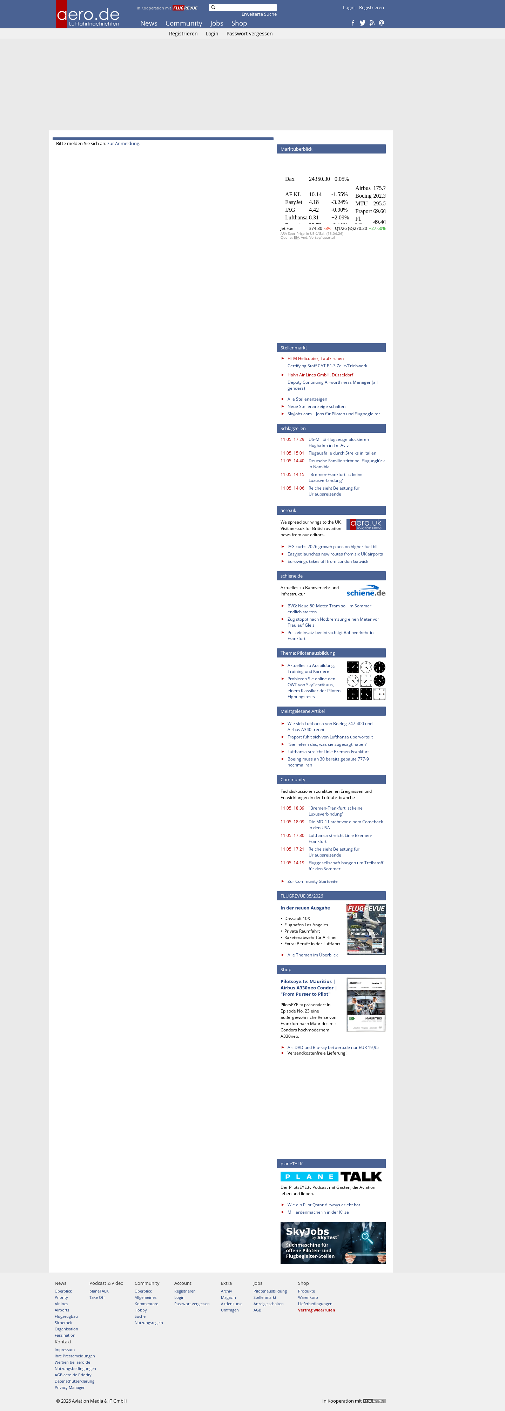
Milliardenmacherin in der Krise (318, 1212)
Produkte (306, 1291)
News (148, 23)
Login (349, 7)
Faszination (65, 1335)
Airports (62, 1310)
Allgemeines (145, 1297)
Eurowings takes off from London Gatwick (328, 561)
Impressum (65, 1349)
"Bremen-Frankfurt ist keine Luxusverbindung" (336, 477)
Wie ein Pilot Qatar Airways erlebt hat (324, 1205)
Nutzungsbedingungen (75, 1368)
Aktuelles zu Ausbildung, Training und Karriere (311, 668)
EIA (296, 237)
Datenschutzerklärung (74, 1381)
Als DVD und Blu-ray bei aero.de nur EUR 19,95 (333, 1047)
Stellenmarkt (265, 1297)
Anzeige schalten (269, 1303)
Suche (140, 1316)
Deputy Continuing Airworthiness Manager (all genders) (333, 385)
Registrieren (371, 7)
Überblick (63, 1291)
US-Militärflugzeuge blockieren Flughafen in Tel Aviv (339, 442)
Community (184, 23)
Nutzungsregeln (149, 1322)
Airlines (61, 1303)
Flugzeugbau (66, 1316)
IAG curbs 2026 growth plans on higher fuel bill (333, 547)
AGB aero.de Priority (73, 1374)
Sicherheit (64, 1322)
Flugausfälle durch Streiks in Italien (342, 453)
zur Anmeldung (123, 143)
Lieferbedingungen (315, 1303)
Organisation (66, 1328)
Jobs (216, 23)
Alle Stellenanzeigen (307, 399)
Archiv (226, 1291)
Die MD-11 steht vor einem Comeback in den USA (346, 825)
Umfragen (230, 1310)
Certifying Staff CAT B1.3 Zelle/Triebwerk (327, 366)
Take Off (97, 1297)
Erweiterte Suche (259, 14)
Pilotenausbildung (270, 1291)
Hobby (141, 1310)
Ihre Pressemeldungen (75, 1355)
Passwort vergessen (250, 33)
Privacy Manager (70, 1387)
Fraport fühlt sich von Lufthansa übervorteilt (330, 737)
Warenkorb (308, 1297)
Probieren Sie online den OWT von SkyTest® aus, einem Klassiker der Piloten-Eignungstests (315, 688)
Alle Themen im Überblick (313, 955)
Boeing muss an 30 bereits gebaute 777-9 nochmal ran (328, 762)
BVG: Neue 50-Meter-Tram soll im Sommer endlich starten (329, 609)
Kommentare (146, 1303)
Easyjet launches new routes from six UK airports (335, 554)
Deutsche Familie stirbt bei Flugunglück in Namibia (347, 464)
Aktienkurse (231, 1303)
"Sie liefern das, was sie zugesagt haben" (328, 744)
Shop (239, 23)
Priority (61, 1297)
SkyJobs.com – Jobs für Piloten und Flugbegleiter (334, 414)
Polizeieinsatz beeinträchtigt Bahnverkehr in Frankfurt (330, 635)
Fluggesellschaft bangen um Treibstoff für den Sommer (346, 866)
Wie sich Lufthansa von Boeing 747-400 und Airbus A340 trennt (330, 726)
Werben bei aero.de (72, 1362)
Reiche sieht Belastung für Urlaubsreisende (334, 491)
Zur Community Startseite (313, 881)
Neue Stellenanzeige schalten (316, 406)
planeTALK (99, 1291)
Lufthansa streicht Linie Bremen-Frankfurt (328, 752)
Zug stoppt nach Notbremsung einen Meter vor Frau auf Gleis (333, 622)
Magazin (228, 1297)
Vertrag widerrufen (316, 1310)
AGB (257, 1310)
